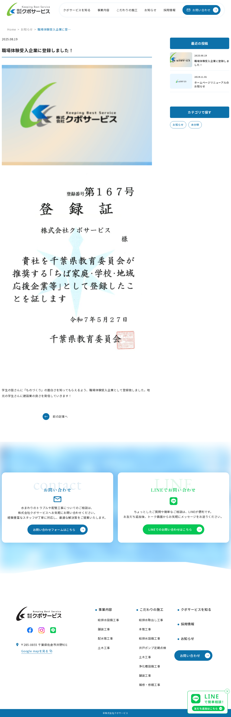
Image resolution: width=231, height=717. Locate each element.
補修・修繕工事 (149, 684)
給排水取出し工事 (151, 620)
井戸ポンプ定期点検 (152, 648)
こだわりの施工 (127, 10)
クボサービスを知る (76, 10)
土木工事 (104, 648)
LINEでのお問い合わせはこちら (170, 529)
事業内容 (103, 10)
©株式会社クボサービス (115, 712)
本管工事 (145, 629)
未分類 (195, 124)
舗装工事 (104, 629)
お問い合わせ (201, 10)
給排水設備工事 (108, 620)
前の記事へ (60, 416)
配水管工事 (105, 638)
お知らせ (150, 10)
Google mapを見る (36, 651)
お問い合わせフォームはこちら (54, 529)
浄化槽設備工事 (149, 666)
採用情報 (170, 10)
